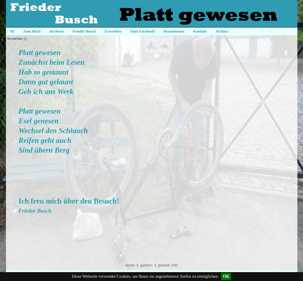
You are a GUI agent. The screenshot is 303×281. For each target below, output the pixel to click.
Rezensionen (174, 31)
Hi (12, 31)
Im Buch (56, 31)
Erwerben (113, 31)
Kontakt (200, 31)
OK (226, 276)
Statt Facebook (142, 31)
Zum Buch (32, 31)
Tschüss (222, 31)
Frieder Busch (84, 31)
